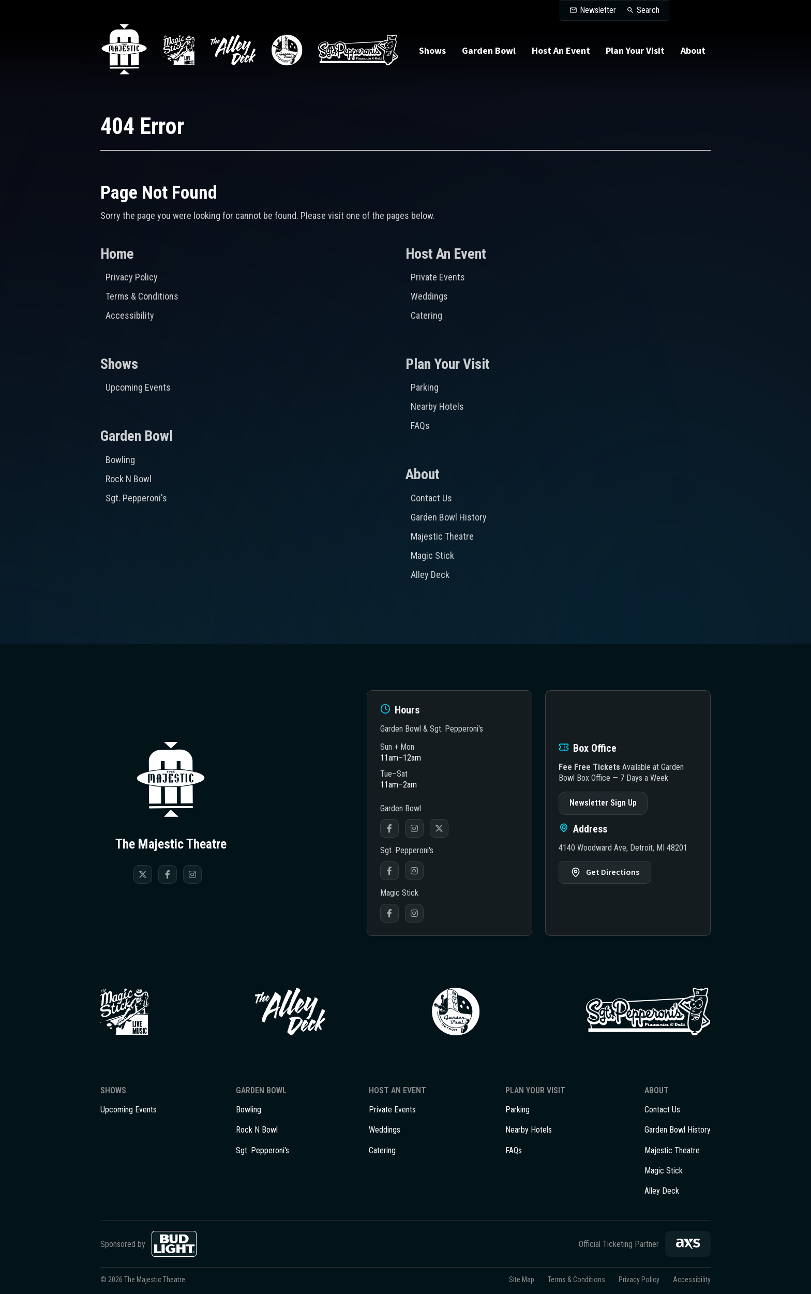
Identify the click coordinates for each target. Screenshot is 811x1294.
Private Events (438, 277)
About (693, 50)
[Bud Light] (174, 1244)
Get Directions (612, 872)
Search (648, 10)
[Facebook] (167, 874)
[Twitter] (142, 874)
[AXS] (688, 1244)
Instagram (414, 828)
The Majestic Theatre (124, 50)
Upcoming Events (138, 387)
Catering (426, 315)
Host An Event (561, 50)
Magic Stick (432, 555)
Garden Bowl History (449, 517)
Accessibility (130, 315)
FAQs (420, 425)
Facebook (389, 828)
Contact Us (431, 498)
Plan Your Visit (635, 50)
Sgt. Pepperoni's (136, 498)
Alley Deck (430, 574)
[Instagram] (192, 874)
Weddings (429, 296)
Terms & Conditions (142, 296)
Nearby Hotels (437, 406)
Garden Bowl (489, 50)
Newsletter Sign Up (603, 803)
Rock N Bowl (129, 478)
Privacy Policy (132, 277)
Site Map (521, 1279)
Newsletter (598, 10)
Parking (425, 387)
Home (117, 253)
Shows (432, 50)
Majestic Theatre (442, 536)
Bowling (120, 459)
